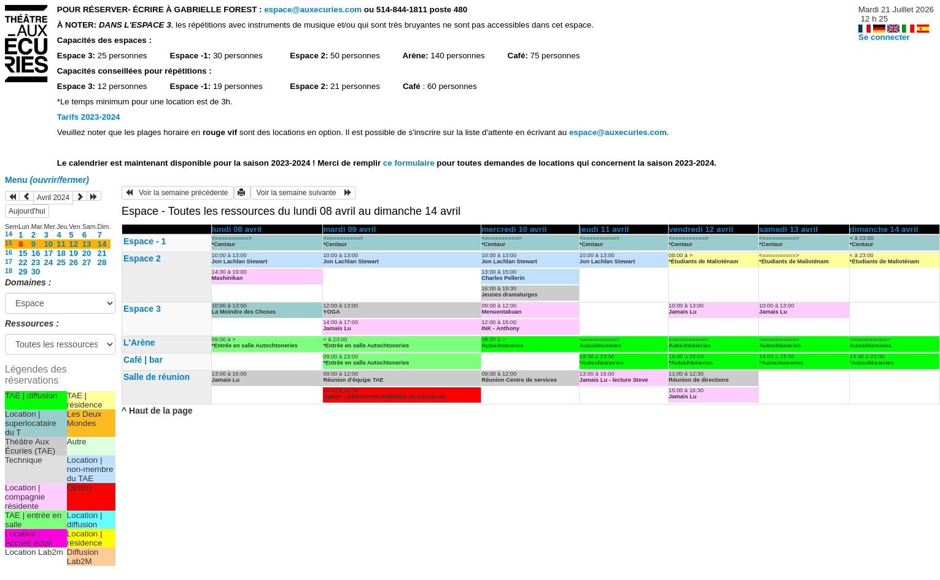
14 (8, 234)
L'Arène (139, 342)
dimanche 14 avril (884, 229)
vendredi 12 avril (701, 229)
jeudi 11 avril (604, 229)
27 (86, 262)
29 (23, 271)
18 (61, 253)
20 (86, 253)
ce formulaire (410, 163)
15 (8, 243)
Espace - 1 (144, 241)
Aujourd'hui (27, 211)
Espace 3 (142, 309)
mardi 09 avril (349, 229)
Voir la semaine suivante (303, 192)
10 (48, 244)
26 (73, 262)
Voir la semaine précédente (177, 192)
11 (61, 244)
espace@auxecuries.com (313, 9)
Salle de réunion (156, 377)
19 (73, 253)
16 (8, 252)
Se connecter (884, 37)
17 (48, 253)
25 (61, 262)
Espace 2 (142, 258)
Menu (47, 180)
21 (102, 253)
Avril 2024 (53, 197)
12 (73, 244)
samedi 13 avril (788, 229)
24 (48, 262)
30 (36, 271)
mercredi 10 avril (513, 229)
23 (36, 262)
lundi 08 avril (237, 229)
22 (23, 262)
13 (86, 244)
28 (102, 262)
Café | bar (143, 360)
